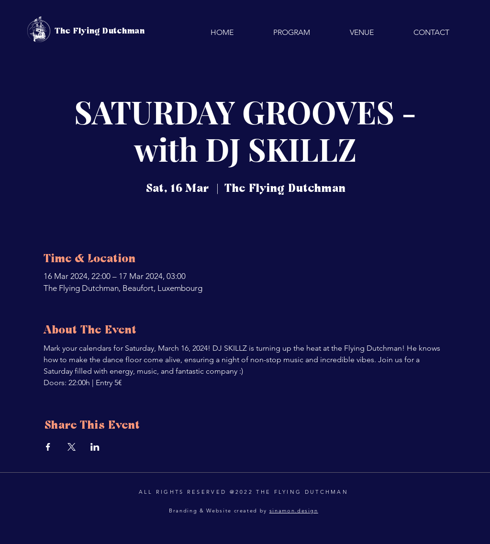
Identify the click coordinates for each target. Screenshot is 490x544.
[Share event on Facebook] (48, 447)
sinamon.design (293, 510)
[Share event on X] (71, 447)
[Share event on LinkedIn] (95, 447)
